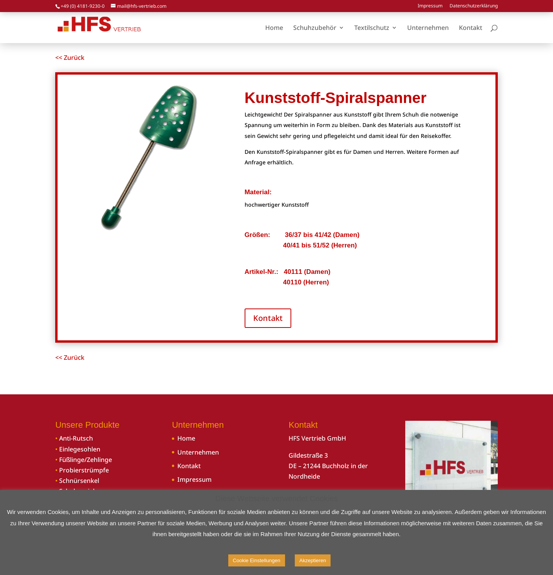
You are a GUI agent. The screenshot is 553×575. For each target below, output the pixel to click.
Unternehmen (198, 452)
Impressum (430, 6)
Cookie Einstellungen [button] (256, 560)
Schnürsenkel (79, 480)
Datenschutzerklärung (474, 6)
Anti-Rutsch (76, 438)
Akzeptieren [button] (312, 560)
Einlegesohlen (79, 449)
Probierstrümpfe (84, 470)
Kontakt (268, 318)
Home (186, 438)
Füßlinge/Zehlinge (85, 459)
